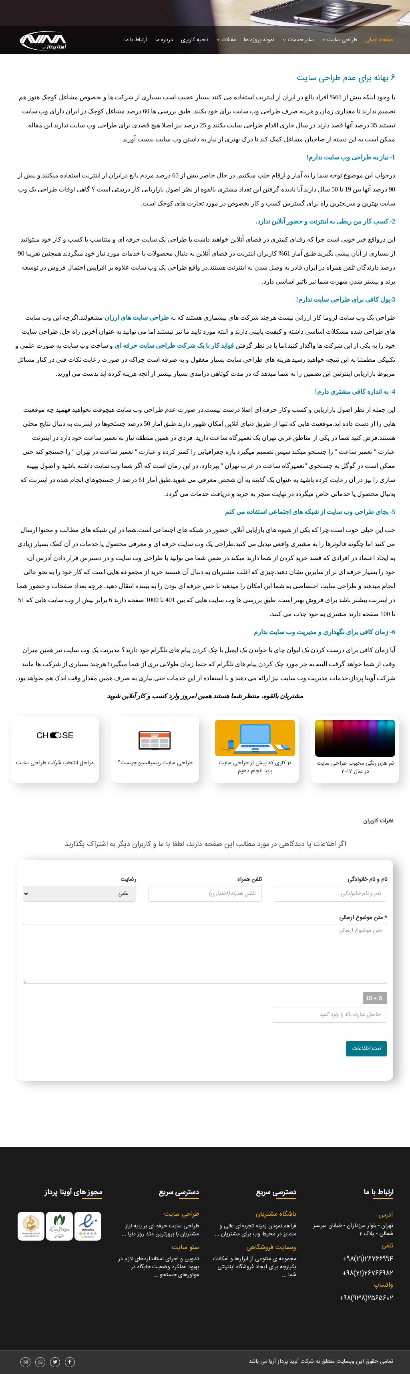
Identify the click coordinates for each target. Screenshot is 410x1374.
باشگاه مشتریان (276, 1214)
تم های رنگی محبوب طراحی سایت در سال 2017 (355, 767)
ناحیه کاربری (194, 40)
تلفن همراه (249, 880)
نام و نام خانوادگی (367, 880)
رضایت (128, 880)
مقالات (226, 40)
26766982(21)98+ (367, 1273)
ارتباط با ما (136, 40)
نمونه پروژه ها (259, 40)
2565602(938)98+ (366, 1298)
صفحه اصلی (379, 40)
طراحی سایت (339, 40)
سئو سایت (185, 1247)
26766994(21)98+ (368, 1259)
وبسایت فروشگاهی (271, 1247)
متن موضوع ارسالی (363, 918)
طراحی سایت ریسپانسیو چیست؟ (155, 763)
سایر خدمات (298, 40)
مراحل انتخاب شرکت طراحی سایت (55, 763)
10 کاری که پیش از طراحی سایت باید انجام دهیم (255, 767)
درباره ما (164, 40)
